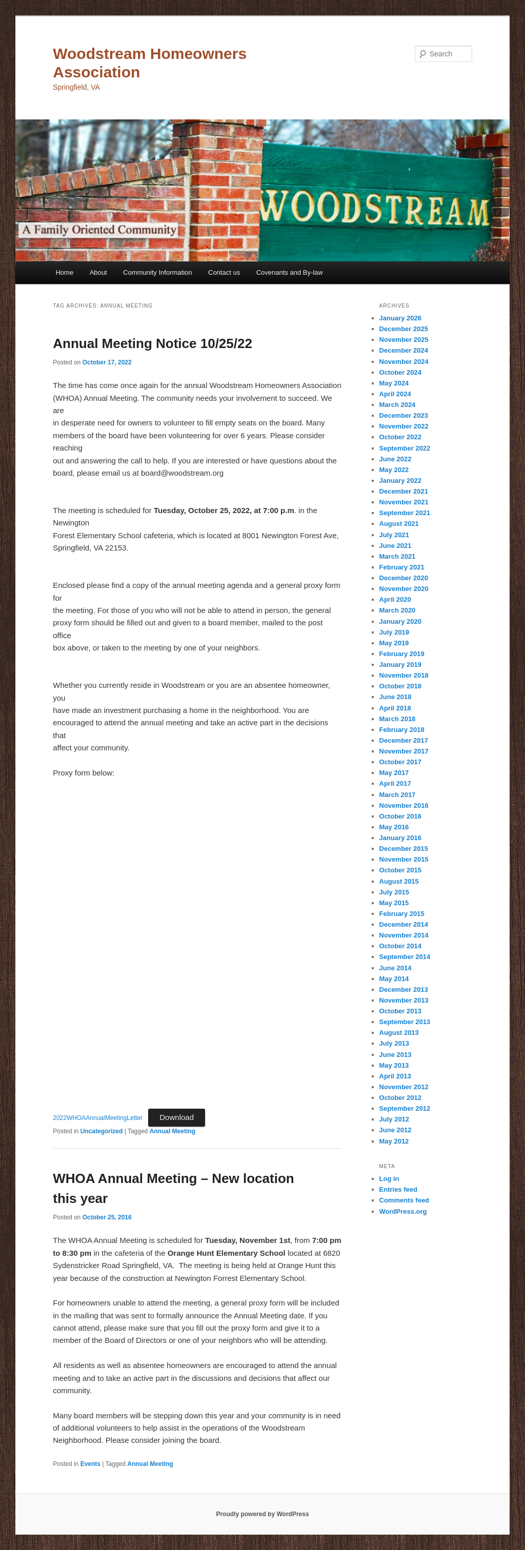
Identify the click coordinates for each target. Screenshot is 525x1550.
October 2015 (400, 870)
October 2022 (400, 437)
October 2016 (400, 816)
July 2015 (394, 892)
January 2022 (400, 480)
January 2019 (400, 664)
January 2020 (400, 621)
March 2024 (397, 405)
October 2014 (400, 946)
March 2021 (397, 556)
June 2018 (395, 697)
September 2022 (405, 448)
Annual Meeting (172, 1131)
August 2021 (399, 523)
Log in (389, 1178)
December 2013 (403, 989)
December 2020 (403, 578)
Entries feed (398, 1189)
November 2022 (404, 426)
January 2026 (400, 318)
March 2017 (397, 795)
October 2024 (400, 372)
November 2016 (404, 805)
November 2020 (404, 589)
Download (176, 1117)
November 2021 (404, 502)
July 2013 (394, 1043)
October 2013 (400, 1011)
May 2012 (394, 1141)
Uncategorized (101, 1131)
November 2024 (404, 361)
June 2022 (395, 459)
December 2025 (403, 329)
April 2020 (395, 599)
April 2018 (395, 708)
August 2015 (399, 881)
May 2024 (394, 383)
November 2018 (404, 675)
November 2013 (404, 1000)
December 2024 (403, 350)
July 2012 (394, 1119)
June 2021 (395, 545)
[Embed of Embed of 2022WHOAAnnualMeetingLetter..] (197, 945)
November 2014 (404, 935)
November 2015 (404, 859)
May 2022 (394, 470)
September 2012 (405, 1108)
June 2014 (395, 968)
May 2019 (394, 643)
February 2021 (402, 567)
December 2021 (403, 491)
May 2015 (394, 903)
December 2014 (403, 924)
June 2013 (395, 1054)
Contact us (224, 272)
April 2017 (395, 783)
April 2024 (395, 394)
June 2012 (395, 1130)
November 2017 (404, 751)
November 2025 (404, 339)
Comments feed (404, 1200)
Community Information (157, 272)
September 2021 (405, 513)
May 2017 (394, 773)
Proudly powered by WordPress (262, 1514)
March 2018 (397, 719)
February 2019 (402, 654)
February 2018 (402, 729)
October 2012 (400, 1098)
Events (90, 1463)
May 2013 (394, 1065)
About (98, 272)
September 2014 (405, 957)
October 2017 (400, 762)
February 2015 (402, 913)
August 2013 (399, 1032)
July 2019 (394, 632)
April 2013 (395, 1076)
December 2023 (403, 415)
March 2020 (397, 610)
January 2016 (400, 838)
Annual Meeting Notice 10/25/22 (152, 343)
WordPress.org (403, 1211)
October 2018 (400, 686)
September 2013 (405, 1022)
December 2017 (403, 740)
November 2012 (404, 1087)
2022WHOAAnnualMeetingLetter (98, 1117)
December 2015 (403, 848)
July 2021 (394, 535)
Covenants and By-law (289, 272)
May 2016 (394, 827)
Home (64, 272)
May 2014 (394, 979)
